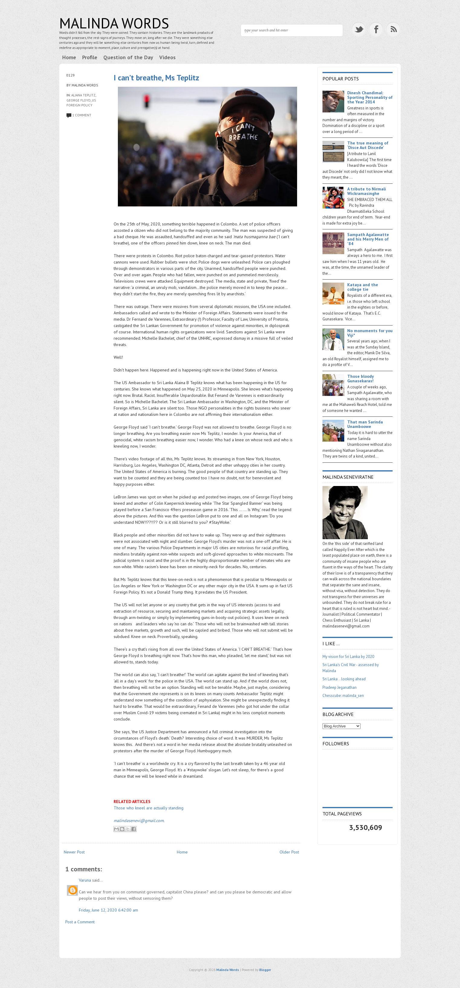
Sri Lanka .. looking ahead (344, 679)
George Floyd (78, 100)
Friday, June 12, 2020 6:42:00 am (108, 910)
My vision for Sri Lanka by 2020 (348, 656)
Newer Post (74, 852)
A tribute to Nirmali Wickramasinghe (366, 191)
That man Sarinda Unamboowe (365, 424)
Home (69, 57)
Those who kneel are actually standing (148, 808)
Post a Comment (80, 922)
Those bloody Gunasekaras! (360, 379)
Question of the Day (128, 57)
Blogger (265, 970)
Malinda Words (114, 23)
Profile (89, 57)
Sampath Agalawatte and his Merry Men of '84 (368, 239)
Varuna (85, 880)
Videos (167, 57)
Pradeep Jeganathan (339, 687)
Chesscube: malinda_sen (343, 695)
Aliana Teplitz (83, 95)
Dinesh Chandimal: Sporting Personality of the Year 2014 (370, 97)
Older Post (289, 852)
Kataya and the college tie (362, 287)
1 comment (81, 115)
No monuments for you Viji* (370, 333)
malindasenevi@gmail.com (139, 820)
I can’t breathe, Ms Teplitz (156, 78)
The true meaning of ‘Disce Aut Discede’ (367, 145)
